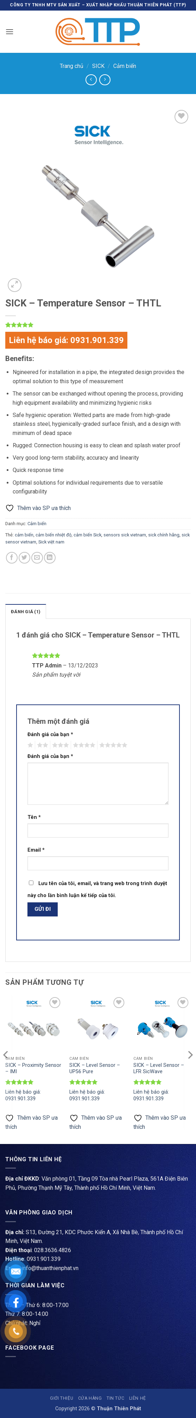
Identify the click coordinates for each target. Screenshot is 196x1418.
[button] (9, 31)
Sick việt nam (51, 542)
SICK (98, 66)
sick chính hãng (163, 534)
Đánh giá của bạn (50, 735)
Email (36, 850)
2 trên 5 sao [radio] (41, 745)
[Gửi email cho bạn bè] (37, 558)
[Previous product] (104, 79)
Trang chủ (71, 66)
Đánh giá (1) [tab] (25, 611)
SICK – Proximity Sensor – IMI (33, 1068)
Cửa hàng (90, 1398)
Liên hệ (137, 1398)
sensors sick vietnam (124, 534)
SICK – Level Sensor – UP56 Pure (94, 1068)
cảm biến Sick (87, 534)
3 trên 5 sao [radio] (59, 745)
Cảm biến (124, 66)
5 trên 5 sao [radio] (112, 745)
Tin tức (115, 1398)
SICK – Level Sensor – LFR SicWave (158, 1068)
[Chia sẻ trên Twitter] (24, 558)
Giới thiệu (61, 1398)
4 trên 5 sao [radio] (83, 745)
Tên (34, 817)
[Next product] (91, 79)
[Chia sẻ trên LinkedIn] (50, 558)
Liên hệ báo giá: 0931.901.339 (66, 340)
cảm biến (24, 534)
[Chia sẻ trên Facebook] (12, 558)
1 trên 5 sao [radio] (29, 745)
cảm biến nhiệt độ (53, 534)
